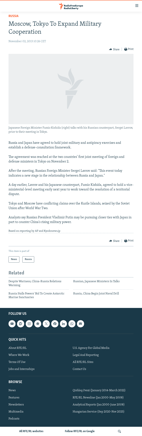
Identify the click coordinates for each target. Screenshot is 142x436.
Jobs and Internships (22, 369)
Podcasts (14, 418)
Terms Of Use (17, 362)
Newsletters (16, 404)
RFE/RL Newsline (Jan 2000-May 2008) (98, 397)
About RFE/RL (18, 348)
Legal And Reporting (86, 355)
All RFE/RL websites (31, 431)
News (12, 390)
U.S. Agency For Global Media (91, 348)
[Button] (114, 49)
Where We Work (19, 355)
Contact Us (79, 369)
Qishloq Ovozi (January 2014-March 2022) (99, 390)
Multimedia (16, 411)
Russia (13, 16)
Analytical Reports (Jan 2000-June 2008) (99, 404)
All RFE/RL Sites (83, 362)
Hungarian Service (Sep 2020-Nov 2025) (98, 411)
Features (14, 397)
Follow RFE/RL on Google (80, 431)
